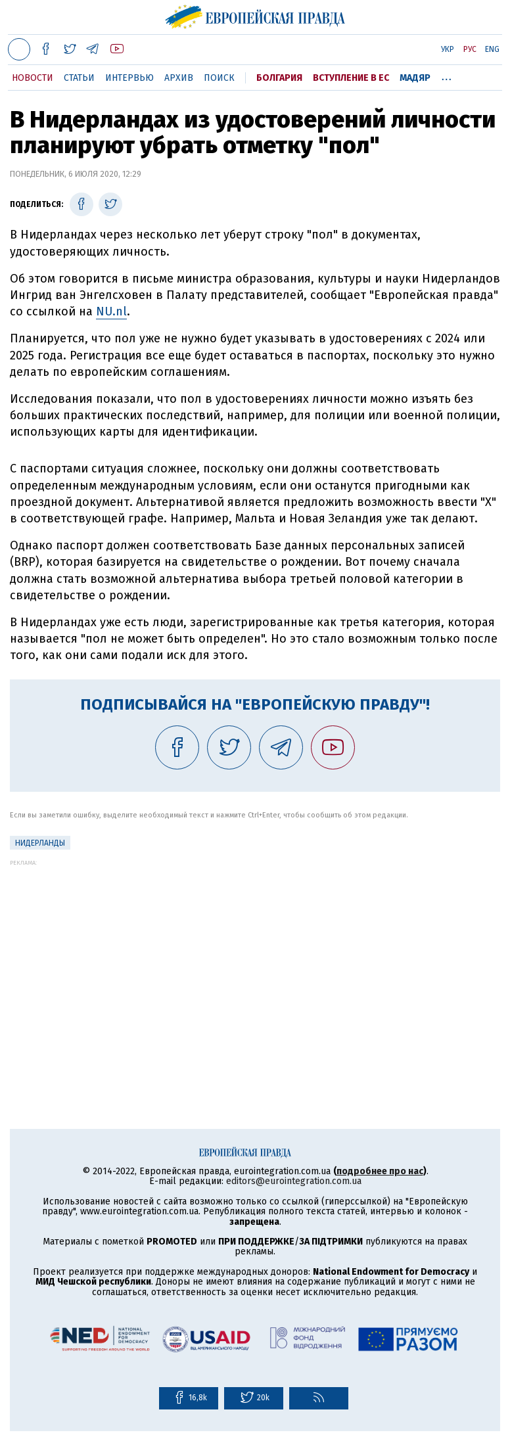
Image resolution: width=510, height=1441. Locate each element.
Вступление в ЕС (351, 77)
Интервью (129, 77)
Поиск (219, 77)
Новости (32, 77)
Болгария (279, 77)
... (446, 75)
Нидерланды (40, 843)
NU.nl (111, 311)
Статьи (79, 77)
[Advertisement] (255, 958)
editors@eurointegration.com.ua (293, 1181)
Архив (178, 77)
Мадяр (415, 77)
